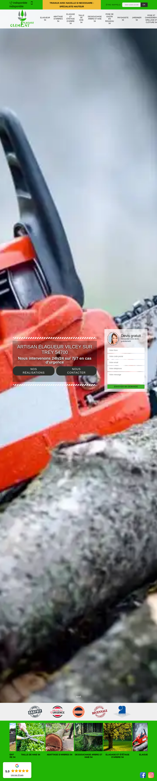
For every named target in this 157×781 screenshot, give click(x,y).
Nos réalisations (34, 371)
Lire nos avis (17, 775)
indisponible (18, 2)
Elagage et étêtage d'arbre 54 (70, 18)
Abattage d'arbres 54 (58, 19)
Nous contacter (76, 371)
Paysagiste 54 (122, 19)
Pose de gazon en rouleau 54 (109, 18)
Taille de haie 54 (81, 18)
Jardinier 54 (136, 19)
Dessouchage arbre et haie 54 (95, 19)
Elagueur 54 (45, 19)
